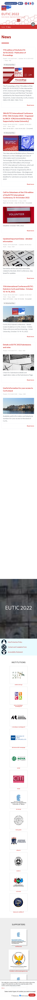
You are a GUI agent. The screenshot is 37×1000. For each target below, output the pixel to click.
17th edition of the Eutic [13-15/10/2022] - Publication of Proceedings (14, 52)
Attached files (10, 65)
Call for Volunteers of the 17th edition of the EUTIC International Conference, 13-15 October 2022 (18, 195)
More (2, 988)
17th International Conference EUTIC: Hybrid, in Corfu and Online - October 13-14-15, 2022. (18, 289)
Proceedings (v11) (10, 3)
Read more (30, 105)
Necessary (16, 995)
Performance (24, 995)
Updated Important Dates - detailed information (17, 240)
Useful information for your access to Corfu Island (18, 389)
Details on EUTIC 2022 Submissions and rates (17, 346)
